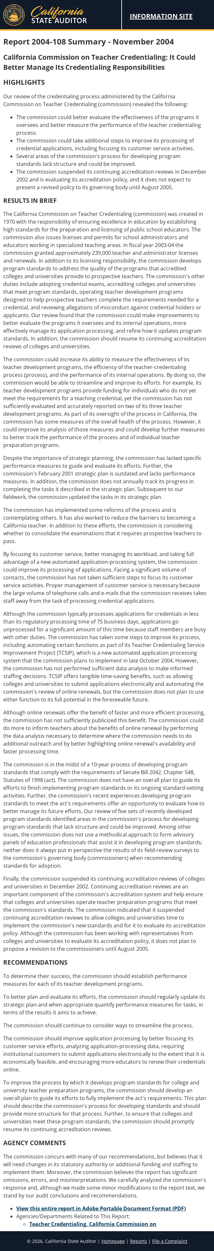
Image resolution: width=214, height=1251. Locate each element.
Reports (138, 1241)
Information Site (161, 16)
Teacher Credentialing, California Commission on (92, 1224)
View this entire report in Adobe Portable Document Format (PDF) (101, 1208)
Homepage (113, 1241)
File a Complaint (169, 1241)
